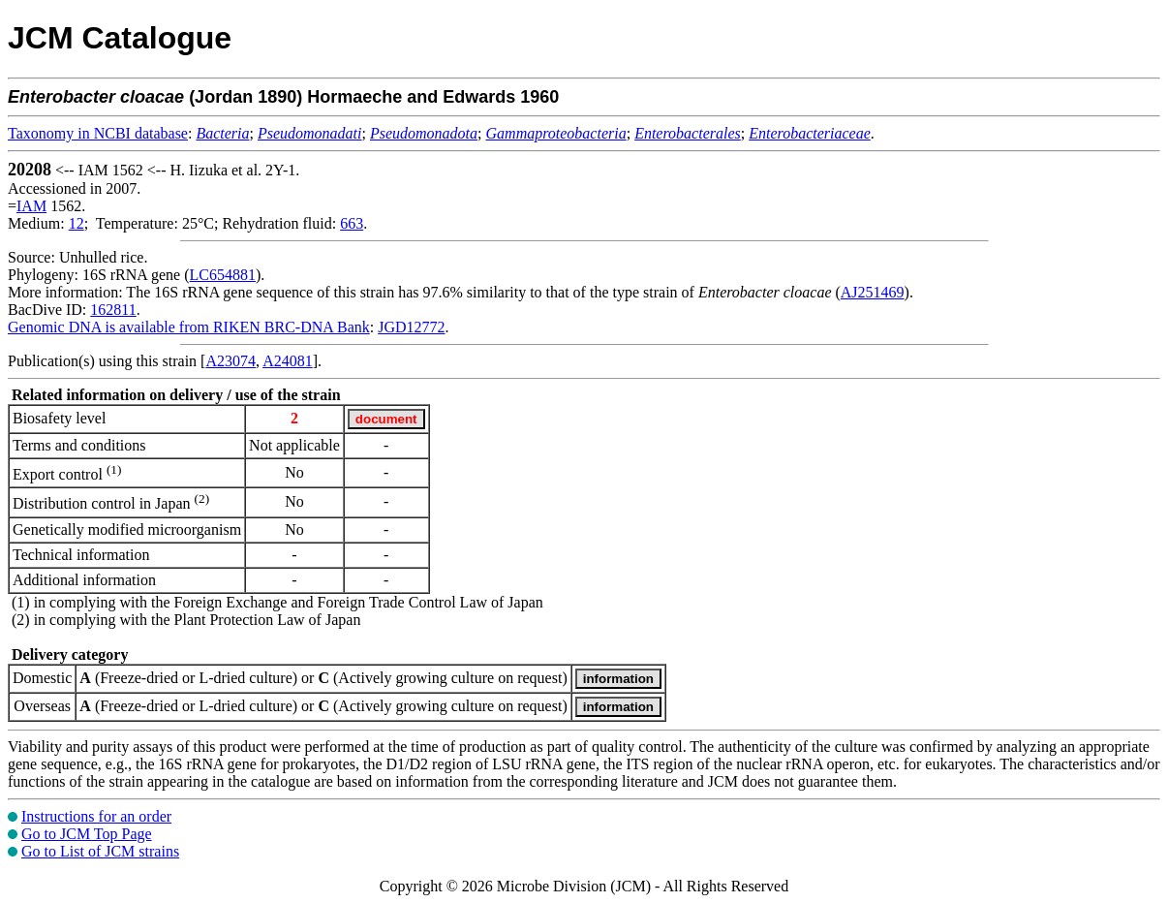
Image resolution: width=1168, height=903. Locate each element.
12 (76, 223)
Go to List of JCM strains (100, 851)
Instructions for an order (96, 816)
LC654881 (223, 274)
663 (351, 223)
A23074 (230, 361)
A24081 (287, 361)
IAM (31, 206)
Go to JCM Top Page (86, 833)
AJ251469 (873, 292)
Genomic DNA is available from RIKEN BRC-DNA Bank (189, 327)
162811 (113, 309)
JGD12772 (411, 327)
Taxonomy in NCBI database (98, 133)
